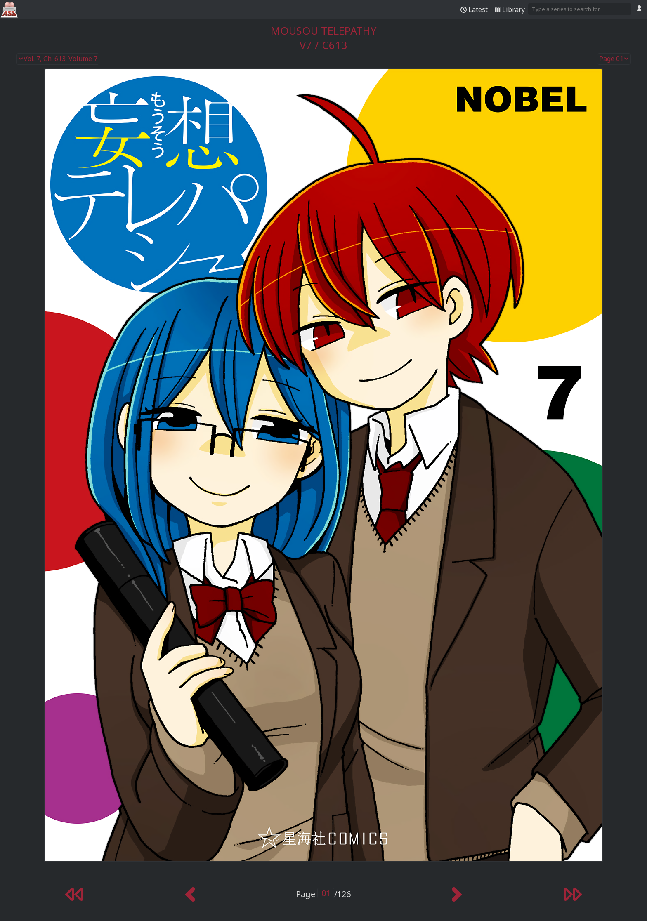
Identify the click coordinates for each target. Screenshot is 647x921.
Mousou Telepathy (323, 31)
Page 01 (614, 59)
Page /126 (323, 894)
